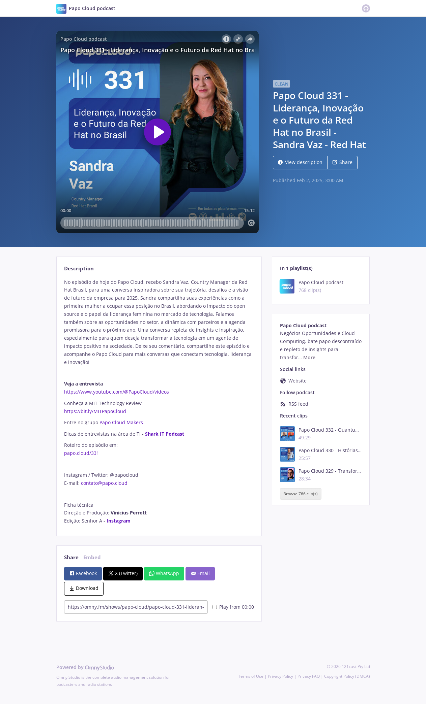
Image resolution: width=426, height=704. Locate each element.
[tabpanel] (159, 401)
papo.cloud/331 (81, 453)
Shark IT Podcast (164, 434)
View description (300, 162)
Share (342, 162)
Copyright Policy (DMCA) (347, 676)
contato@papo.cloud (104, 483)
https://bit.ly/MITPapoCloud (95, 411)
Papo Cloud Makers (121, 422)
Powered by (85, 667)
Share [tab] (71, 557)
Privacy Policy (280, 676)
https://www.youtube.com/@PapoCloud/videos (116, 392)
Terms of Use (250, 676)
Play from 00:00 (233, 607)
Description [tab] (79, 268)
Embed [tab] (92, 557)
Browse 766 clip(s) (300, 494)
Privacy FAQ (308, 676)
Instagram (119, 520)
